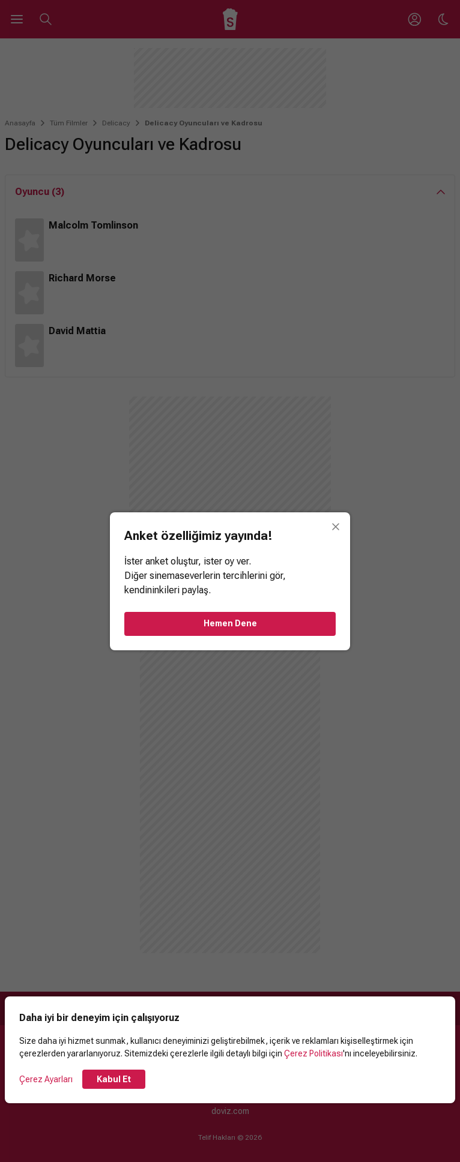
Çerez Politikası (313, 1053)
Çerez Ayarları (46, 1079)
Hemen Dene (230, 623)
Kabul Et (114, 1079)
